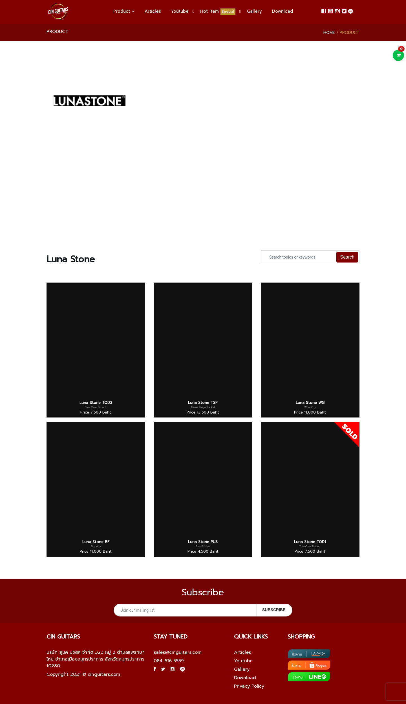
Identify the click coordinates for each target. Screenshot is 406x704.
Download (282, 11)
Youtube (180, 11)
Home (329, 33)
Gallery (254, 11)
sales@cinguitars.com (178, 652)
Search (347, 257)
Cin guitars (63, 636)
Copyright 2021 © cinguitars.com (83, 674)
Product (123, 11)
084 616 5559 (169, 660)
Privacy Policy (249, 686)
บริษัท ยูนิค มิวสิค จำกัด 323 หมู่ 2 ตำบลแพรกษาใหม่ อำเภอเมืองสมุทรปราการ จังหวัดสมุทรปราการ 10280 (96, 659)
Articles (153, 11)
